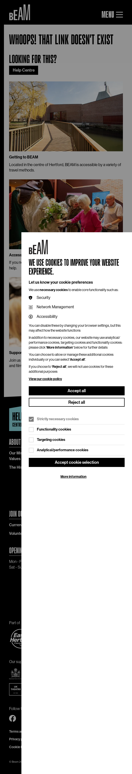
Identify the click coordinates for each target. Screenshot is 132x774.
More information (73, 477)
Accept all (77, 390)
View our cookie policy (45, 379)
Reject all (76, 402)
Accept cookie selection (77, 462)
